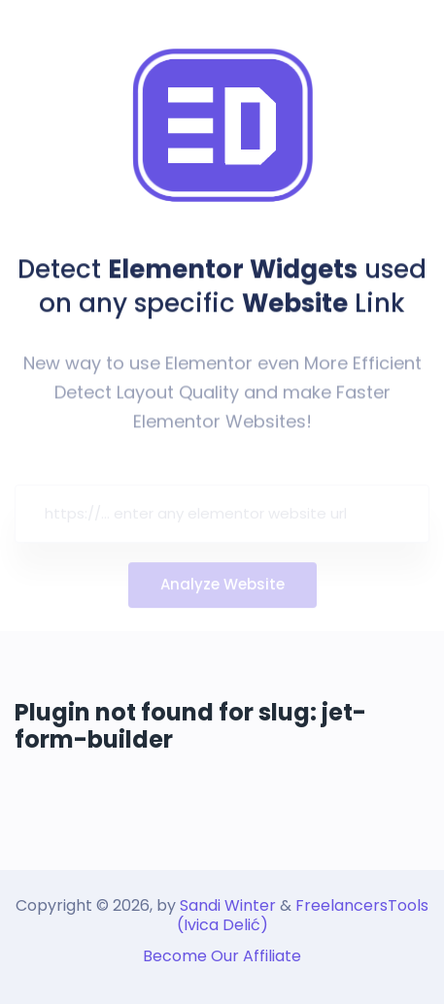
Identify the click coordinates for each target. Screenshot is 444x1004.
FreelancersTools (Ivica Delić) (303, 915)
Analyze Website (222, 589)
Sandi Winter (228, 905)
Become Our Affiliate (222, 956)
